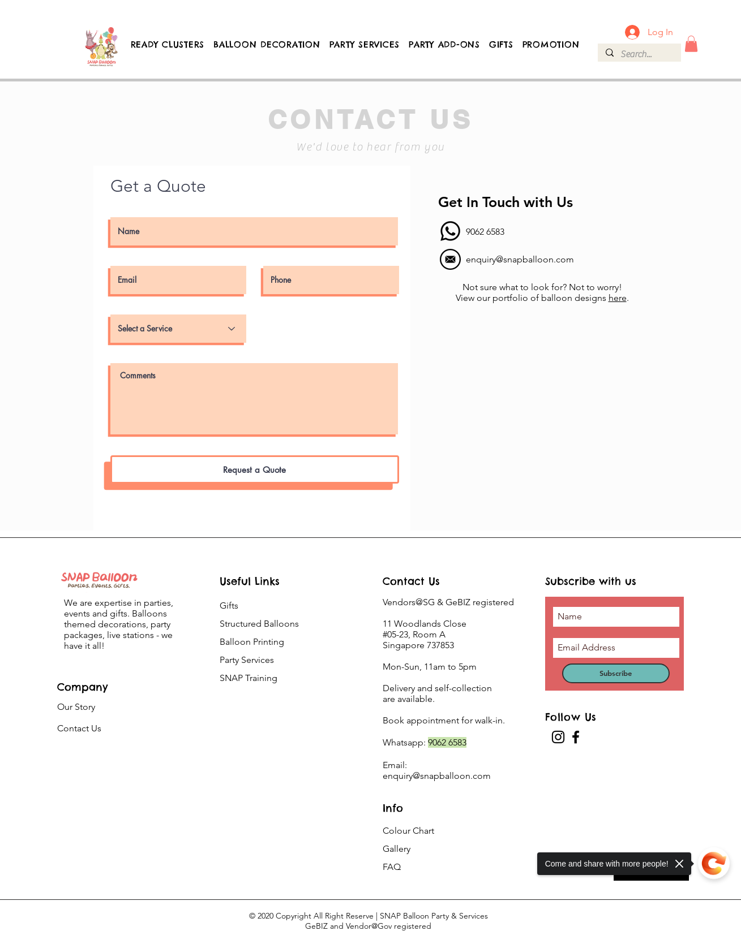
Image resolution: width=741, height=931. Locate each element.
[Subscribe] (616, 673)
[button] (691, 44)
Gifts (229, 605)
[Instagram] (558, 737)
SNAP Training (248, 678)
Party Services (247, 659)
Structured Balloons (259, 623)
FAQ (392, 866)
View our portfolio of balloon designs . (542, 297)
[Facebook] (575, 737)
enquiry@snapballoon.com (520, 259)
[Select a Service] (178, 328)
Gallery (396, 848)
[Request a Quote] (254, 469)
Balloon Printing (252, 641)
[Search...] (638, 54)
